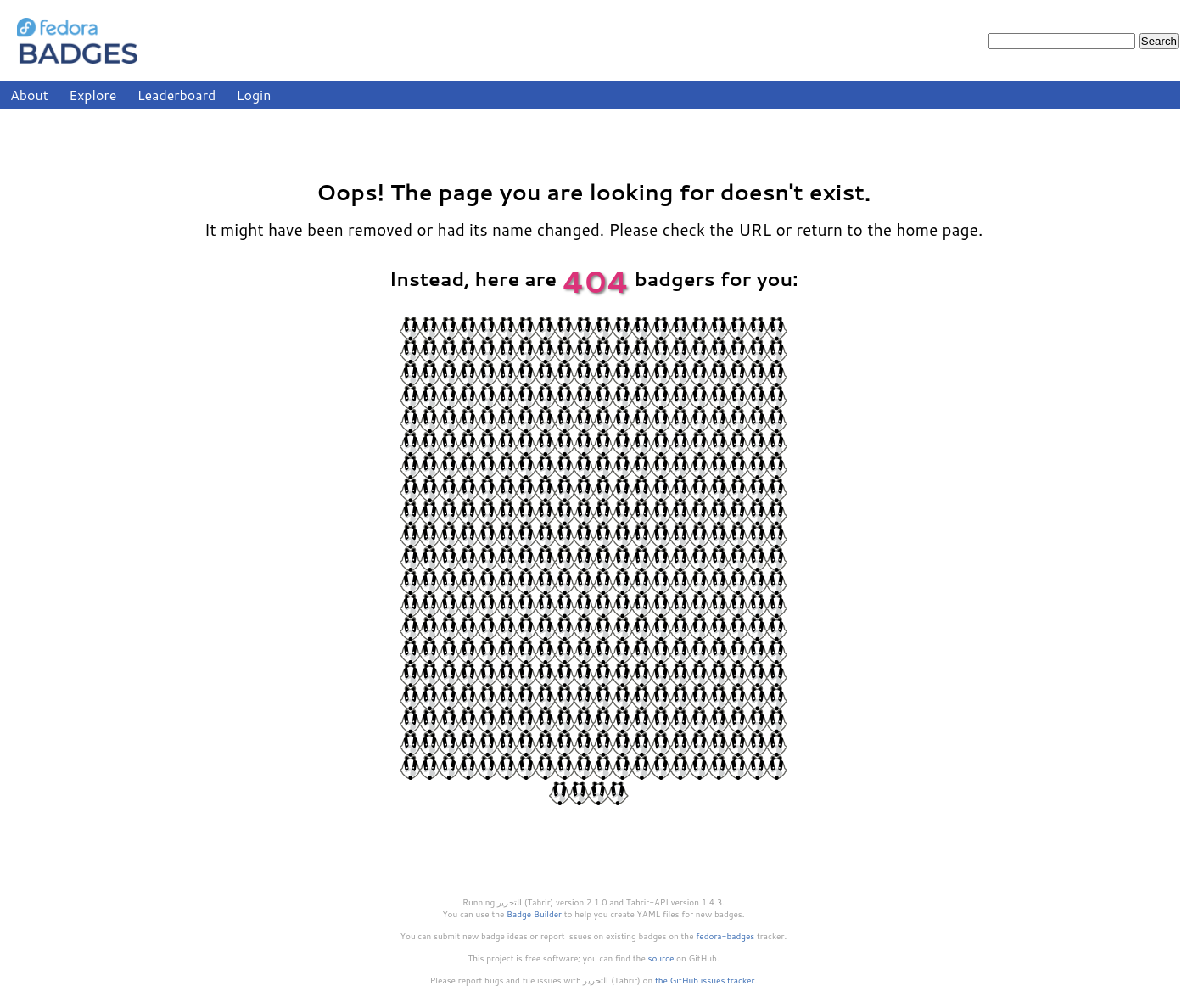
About (29, 94)
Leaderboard (176, 94)
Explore (92, 94)
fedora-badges (725, 936)
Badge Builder (534, 914)
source (661, 958)
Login (254, 94)
